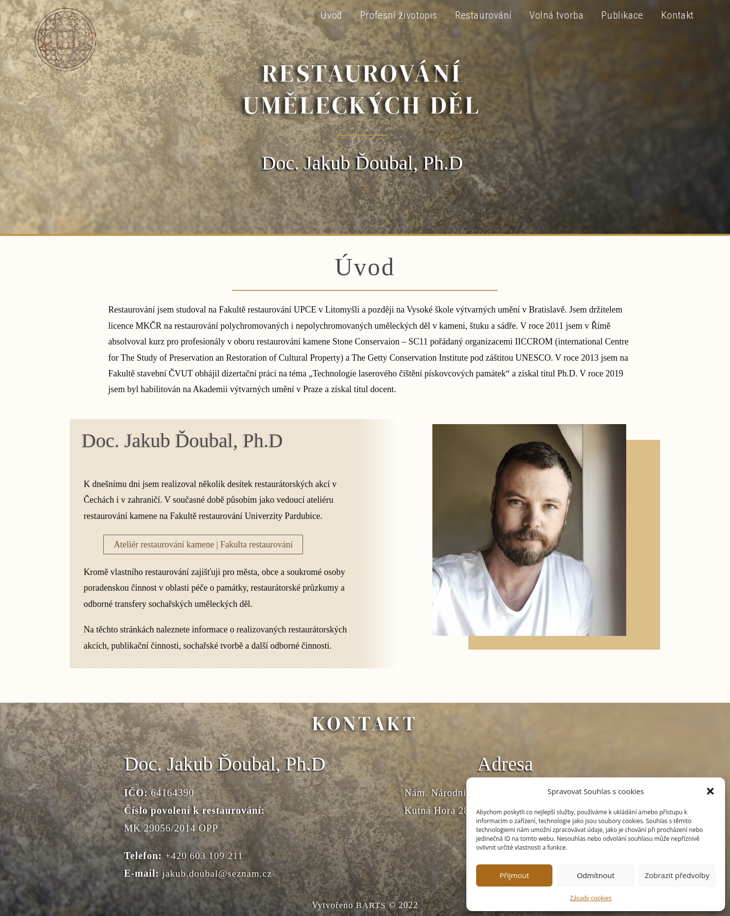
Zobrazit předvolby (677, 875)
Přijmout (514, 875)
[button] (710, 791)
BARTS (371, 905)
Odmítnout (596, 875)
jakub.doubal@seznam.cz (218, 873)
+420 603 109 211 (204, 855)
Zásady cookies (590, 898)
